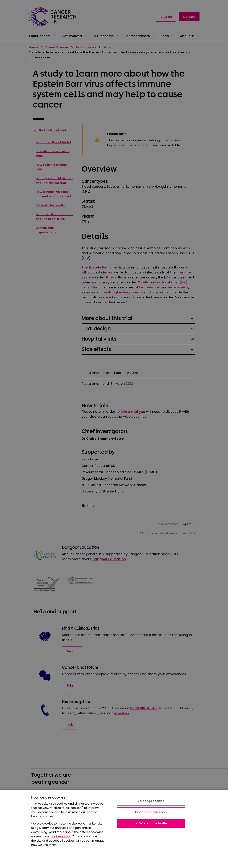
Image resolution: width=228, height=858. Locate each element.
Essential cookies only (151, 812)
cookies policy (61, 836)
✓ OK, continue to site (151, 823)
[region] (114, 824)
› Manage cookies (151, 801)
